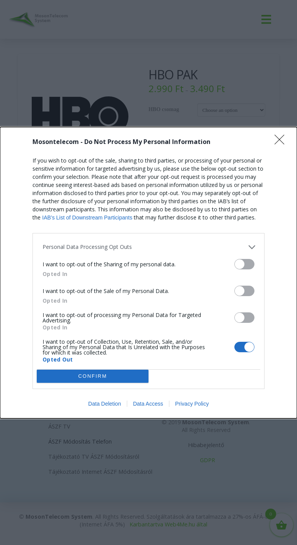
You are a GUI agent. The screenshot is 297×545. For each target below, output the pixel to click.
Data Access (148, 404)
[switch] (244, 264)
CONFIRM (92, 376)
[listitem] (148, 247)
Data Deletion (104, 404)
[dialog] (148, 272)
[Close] (282, 142)
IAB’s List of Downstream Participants (87, 217)
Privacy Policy (192, 404)
